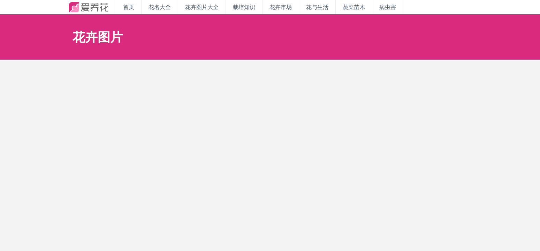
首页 (128, 7)
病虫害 (387, 7)
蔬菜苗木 (354, 7)
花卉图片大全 (202, 7)
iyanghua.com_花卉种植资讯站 (88, 7)
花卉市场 (280, 7)
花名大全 (160, 7)
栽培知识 (244, 7)
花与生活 (317, 7)
